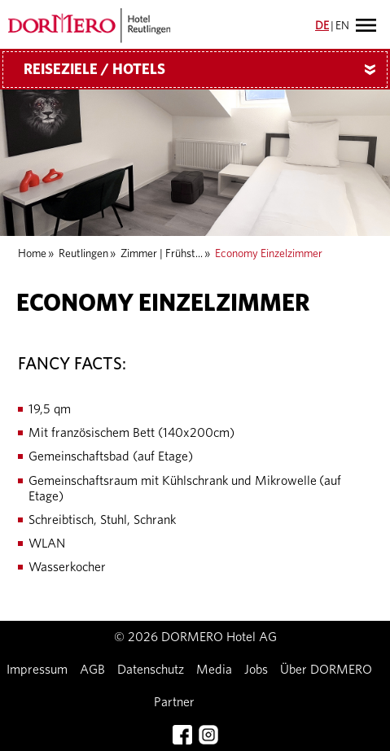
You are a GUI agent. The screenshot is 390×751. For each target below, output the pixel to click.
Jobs (256, 669)
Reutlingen (83, 254)
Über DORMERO (326, 669)
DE (322, 26)
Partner (174, 702)
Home (32, 254)
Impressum (37, 669)
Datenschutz (150, 669)
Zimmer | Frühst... (162, 254)
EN (342, 26)
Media (214, 669)
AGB (92, 669)
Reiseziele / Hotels (206, 70)
